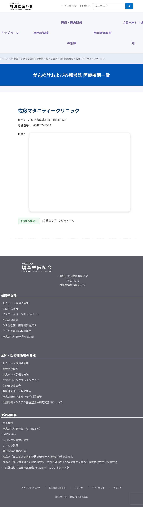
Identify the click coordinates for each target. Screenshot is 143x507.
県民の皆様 (40, 32)
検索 (129, 6)
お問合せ (85, 6)
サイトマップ (69, 6)
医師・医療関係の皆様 (71, 32)
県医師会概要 (102, 32)
